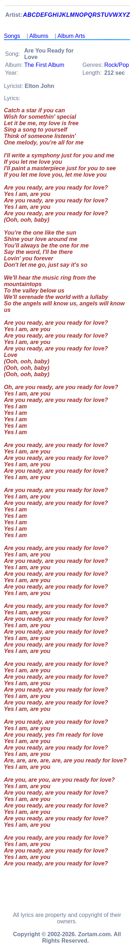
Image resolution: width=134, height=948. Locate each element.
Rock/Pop (116, 65)
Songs (12, 36)
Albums (38, 36)
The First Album (44, 65)
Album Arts (71, 36)
